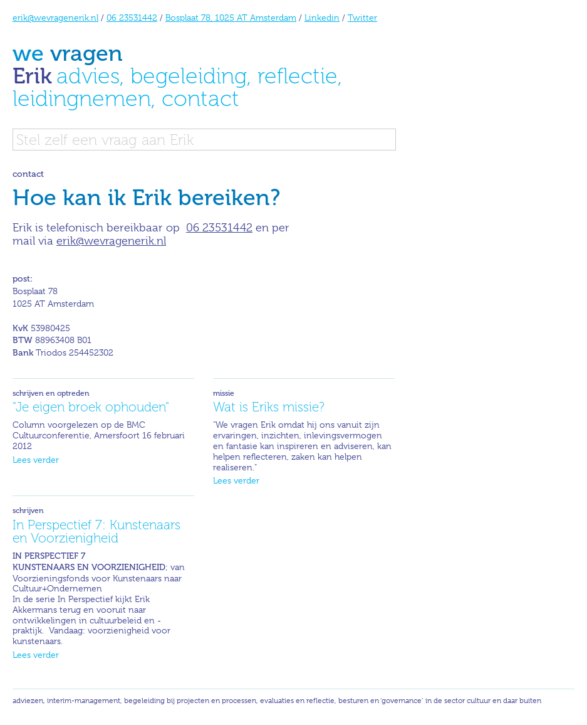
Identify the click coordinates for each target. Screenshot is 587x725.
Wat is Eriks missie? (269, 407)
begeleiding (188, 75)
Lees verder (36, 460)
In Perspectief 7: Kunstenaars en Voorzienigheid (96, 531)
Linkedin (322, 18)
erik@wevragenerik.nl (55, 18)
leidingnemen (82, 98)
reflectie (297, 75)
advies (88, 75)
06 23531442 (131, 18)
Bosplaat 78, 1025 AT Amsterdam (230, 18)
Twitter (362, 18)
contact (200, 98)
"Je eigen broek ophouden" (91, 407)
